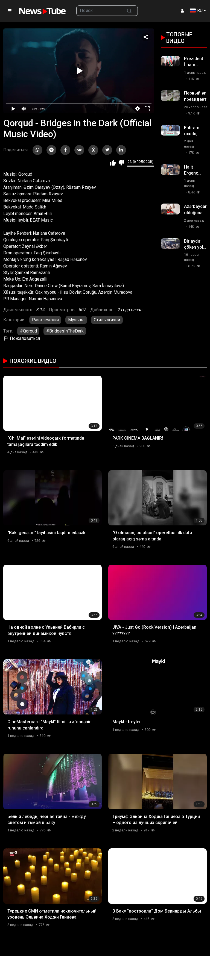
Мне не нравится (121, 163)
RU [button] (196, 10)
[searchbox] (98, 10)
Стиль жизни (107, 319)
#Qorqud (28, 331)
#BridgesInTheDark (65, 331)
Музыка (76, 319)
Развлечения (45, 319)
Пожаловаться (21, 338)
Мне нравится (113, 163)
